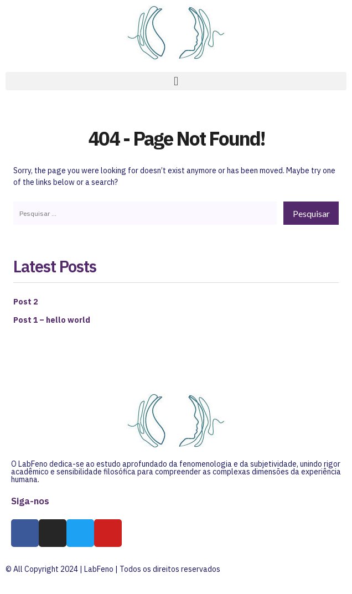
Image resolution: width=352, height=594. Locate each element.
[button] (176, 81)
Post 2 (25, 302)
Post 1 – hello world (51, 320)
